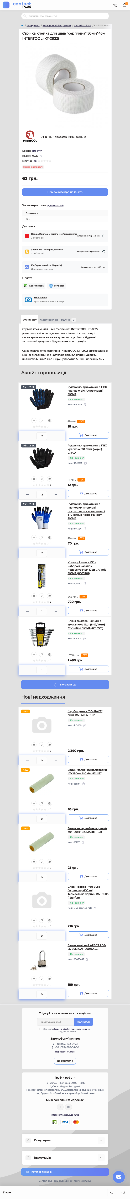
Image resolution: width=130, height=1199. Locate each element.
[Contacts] (115, 5)
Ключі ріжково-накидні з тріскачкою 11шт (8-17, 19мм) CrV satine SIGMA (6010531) (86, 624)
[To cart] (88, 435)
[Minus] (28, 436)
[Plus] (56, 436)
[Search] (25, 16)
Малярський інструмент (57, 25)
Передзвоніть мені (65, 1051)
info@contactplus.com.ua (65, 1115)
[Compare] (49, 420)
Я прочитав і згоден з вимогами (66, 1030)
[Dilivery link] (103, 236)
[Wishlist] (41, 420)
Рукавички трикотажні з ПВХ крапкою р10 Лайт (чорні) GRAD (87, 449)
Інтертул (37, 150)
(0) (35, 161)
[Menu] (6, 5)
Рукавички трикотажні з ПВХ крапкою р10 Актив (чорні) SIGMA (87, 390)
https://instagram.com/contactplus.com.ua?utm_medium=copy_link (68, 1107)
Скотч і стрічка (82, 25)
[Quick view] (34, 420)
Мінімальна (40, 297)
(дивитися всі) (55, 205)
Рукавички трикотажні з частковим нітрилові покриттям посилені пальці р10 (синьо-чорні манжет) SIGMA (86, 511)
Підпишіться (83, 1021)
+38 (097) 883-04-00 (67, 1047)
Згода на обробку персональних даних (72, 1029)
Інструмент (33, 25)
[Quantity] (42, 436)
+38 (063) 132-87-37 (66, 1043)
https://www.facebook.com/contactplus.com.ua (60, 1107)
